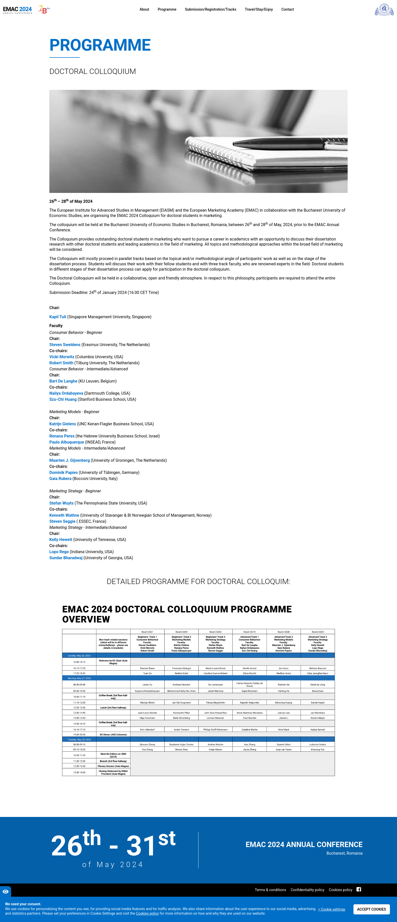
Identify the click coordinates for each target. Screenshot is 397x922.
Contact (288, 9)
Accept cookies (371, 909)
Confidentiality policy (307, 890)
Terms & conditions (270, 890)
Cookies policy (340, 890)
